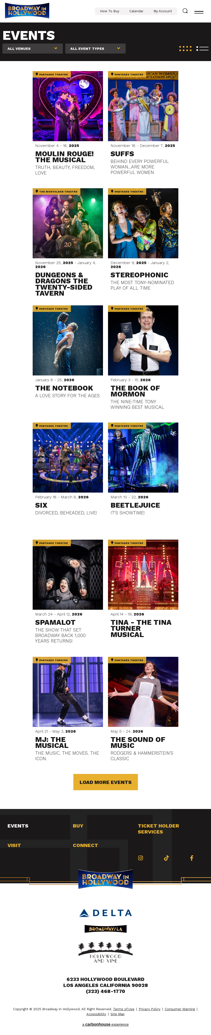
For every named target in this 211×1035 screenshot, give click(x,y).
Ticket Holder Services (158, 829)
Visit (14, 845)
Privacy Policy (150, 1009)
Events (18, 826)
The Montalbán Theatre (56, 191)
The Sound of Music (138, 742)
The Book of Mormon (135, 391)
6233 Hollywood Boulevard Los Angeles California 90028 (105, 982)
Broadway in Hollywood (27, 11)
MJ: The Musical (52, 742)
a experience (105, 1024)
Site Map (118, 1014)
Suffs (122, 153)
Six (41, 505)
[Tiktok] (166, 858)
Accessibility (96, 1014)
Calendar (136, 11)
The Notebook (64, 388)
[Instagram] (140, 858)
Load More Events (106, 782)
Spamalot (55, 622)
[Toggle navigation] (199, 11)
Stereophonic (139, 275)
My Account (162, 11)
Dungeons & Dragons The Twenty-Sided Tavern (63, 284)
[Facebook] (191, 858)
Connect (85, 845)
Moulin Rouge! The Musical (64, 156)
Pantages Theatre (52, 74)
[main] (105, 416)
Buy (78, 826)
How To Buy (109, 11)
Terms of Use (123, 1009)
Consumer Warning (180, 1009)
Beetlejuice (135, 505)
